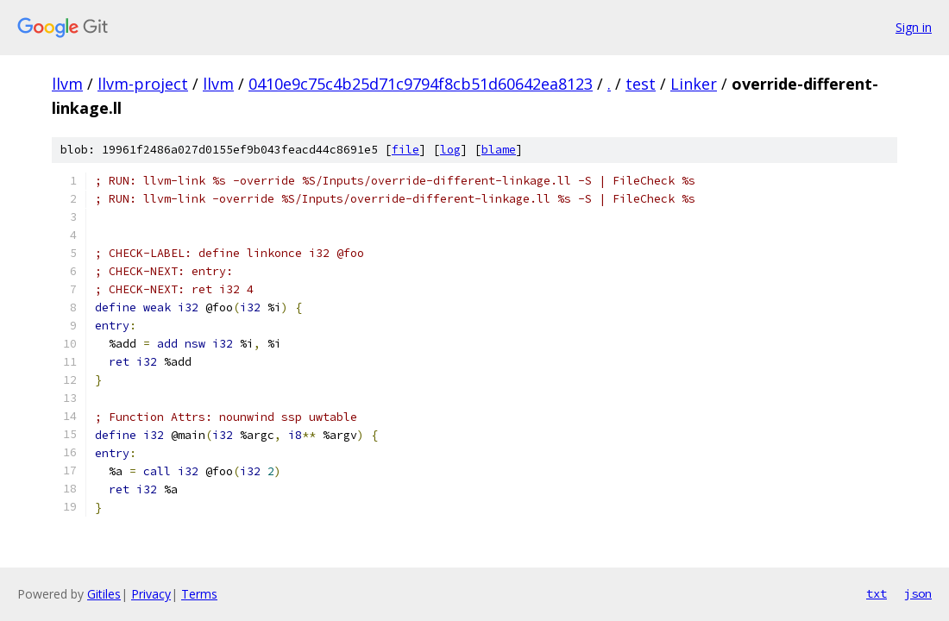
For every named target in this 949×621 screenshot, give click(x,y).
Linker (693, 83)
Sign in (914, 27)
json (918, 593)
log (450, 149)
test (640, 83)
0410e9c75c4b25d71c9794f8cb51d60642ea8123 (420, 83)
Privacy (151, 594)
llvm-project (142, 83)
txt (876, 593)
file (405, 149)
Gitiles (104, 594)
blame (498, 149)
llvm (67, 83)
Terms (199, 594)
